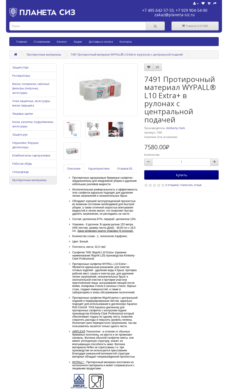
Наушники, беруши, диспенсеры (25, 145)
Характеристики (99, 168)
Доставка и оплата (101, 42)
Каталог (62, 42)
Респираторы (21, 76)
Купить (181, 175)
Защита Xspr (20, 67)
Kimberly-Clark (175, 128)
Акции (78, 42)
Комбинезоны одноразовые (31, 155)
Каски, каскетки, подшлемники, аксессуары (33, 124)
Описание (74, 168)
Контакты (126, 42)
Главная (21, 42)
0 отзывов (171, 185)
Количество (152, 155)
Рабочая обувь (22, 164)
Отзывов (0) (124, 168)
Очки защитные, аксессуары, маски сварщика (31, 103)
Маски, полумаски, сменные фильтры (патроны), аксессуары (30, 88)
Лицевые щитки (22, 114)
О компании (42, 42)
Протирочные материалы (44, 54)
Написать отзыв (191, 185)
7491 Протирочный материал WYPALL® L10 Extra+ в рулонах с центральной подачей (127, 54)
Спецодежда (20, 172)
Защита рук (20, 134)
